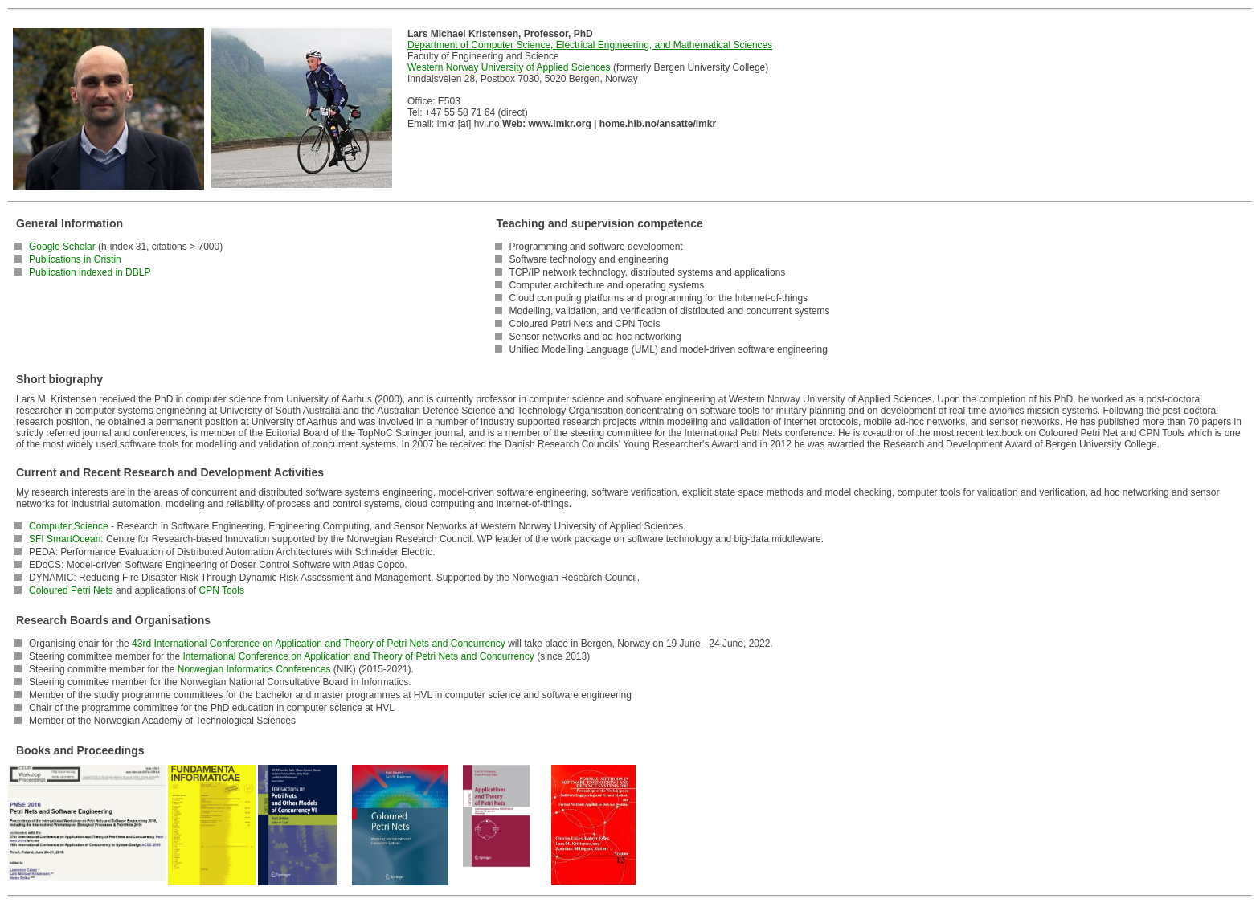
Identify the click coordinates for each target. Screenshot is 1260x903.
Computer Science (68, 526)
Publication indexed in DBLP (89, 272)
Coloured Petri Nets (71, 590)
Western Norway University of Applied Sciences (509, 67)
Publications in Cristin (75, 259)
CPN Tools (220, 590)
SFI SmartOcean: (66, 539)
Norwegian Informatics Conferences (254, 669)
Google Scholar (62, 246)
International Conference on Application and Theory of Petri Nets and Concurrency (358, 656)
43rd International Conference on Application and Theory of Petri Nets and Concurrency (318, 643)
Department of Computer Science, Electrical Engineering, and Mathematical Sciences (589, 45)
